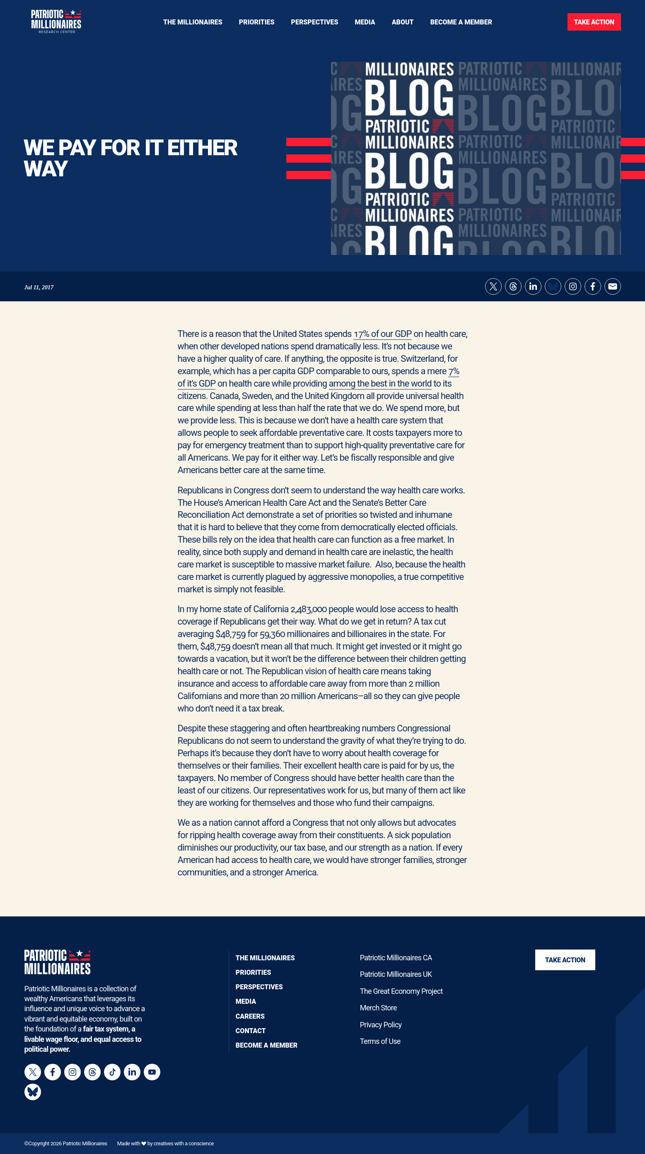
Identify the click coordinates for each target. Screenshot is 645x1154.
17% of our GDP (382, 345)
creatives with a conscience (184, 1143)
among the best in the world (380, 394)
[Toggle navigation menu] (257, 22)
